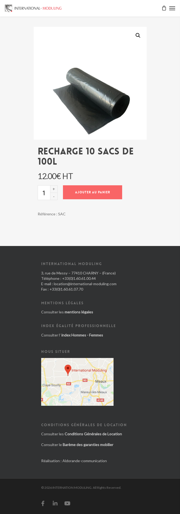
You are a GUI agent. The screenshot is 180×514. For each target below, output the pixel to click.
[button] (138, 35)
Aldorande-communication (84, 460)
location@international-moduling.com (85, 283)
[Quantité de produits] (44, 192)
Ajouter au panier (92, 192)
